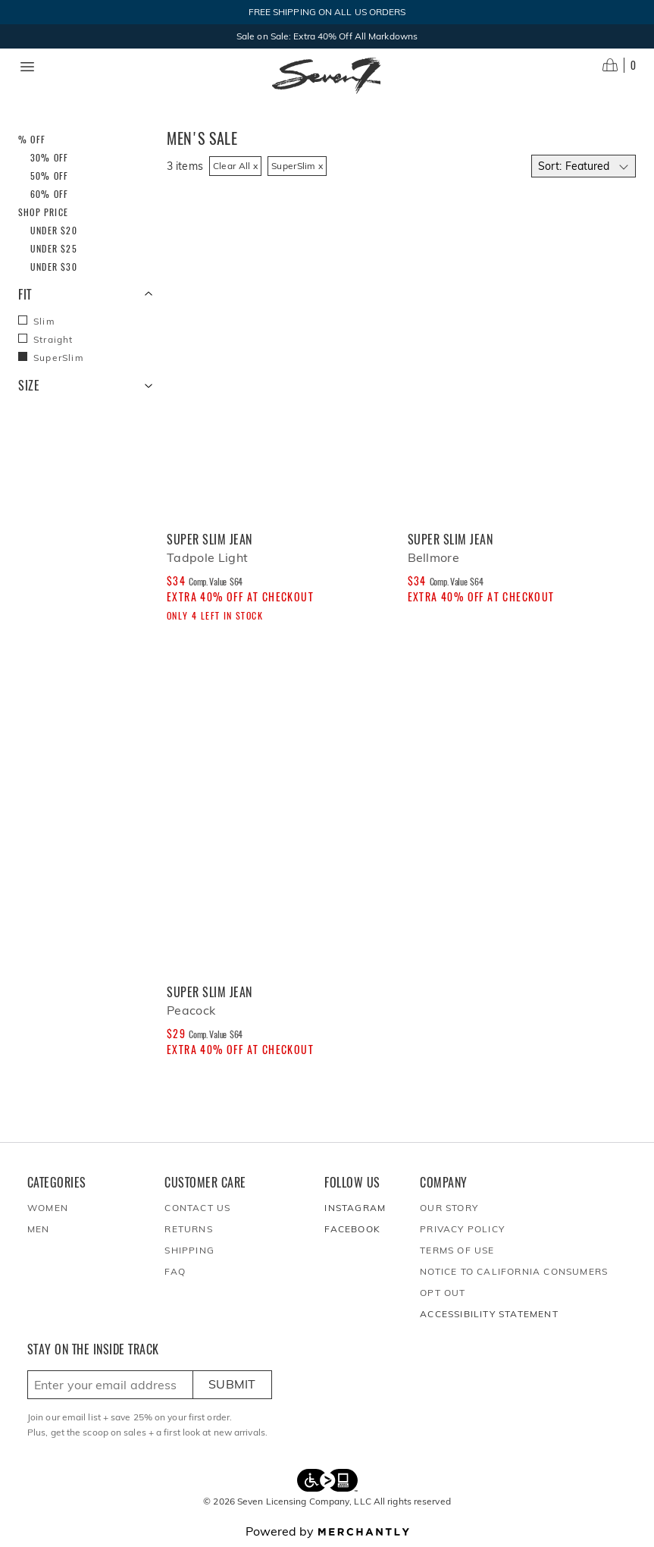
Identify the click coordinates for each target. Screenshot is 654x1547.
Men (38, 1229)
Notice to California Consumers (514, 1271)
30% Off (49, 157)
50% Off (49, 175)
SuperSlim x (297, 165)
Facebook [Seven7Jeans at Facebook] (352, 1229)
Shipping (189, 1250)
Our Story (449, 1207)
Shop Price (43, 212)
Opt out (442, 1292)
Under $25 (53, 248)
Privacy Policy (462, 1229)
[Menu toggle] (27, 67)
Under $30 (53, 266)
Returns (188, 1229)
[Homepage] (327, 76)
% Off (31, 139)
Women (47, 1207)
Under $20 (53, 230)
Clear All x (235, 165)
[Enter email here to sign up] (110, 1384)
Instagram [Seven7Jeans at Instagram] (355, 1207)
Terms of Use (457, 1250)
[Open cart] (619, 65)
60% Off (49, 193)
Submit (232, 1384)
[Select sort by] (583, 166)
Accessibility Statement (489, 1314)
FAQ (175, 1271)
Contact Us (197, 1207)
